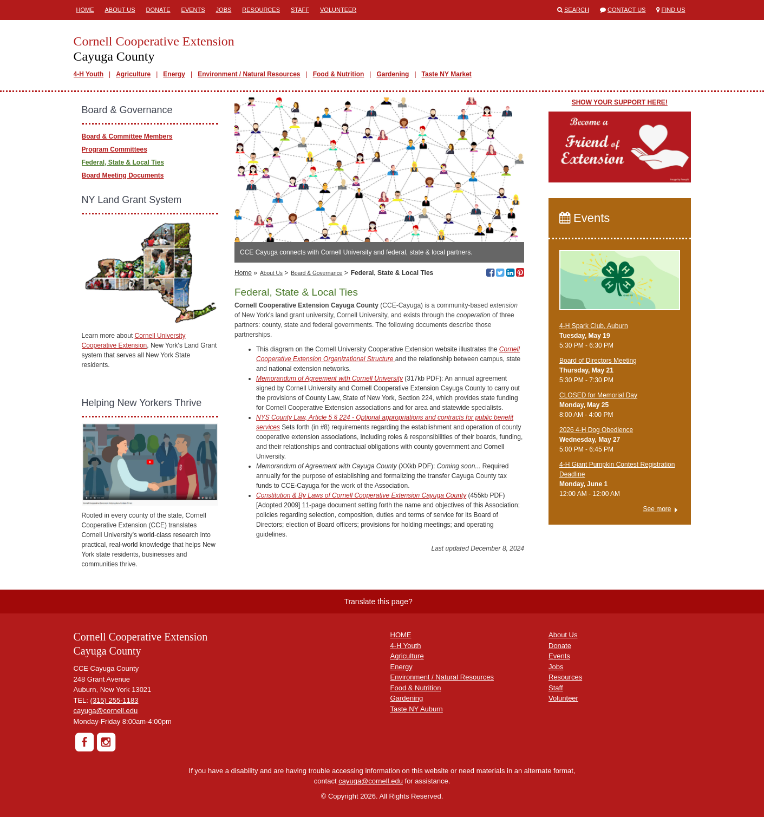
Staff (300, 9)
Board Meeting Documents (123, 175)
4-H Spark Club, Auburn (593, 326)
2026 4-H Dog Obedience (596, 430)
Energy (174, 74)
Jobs (224, 9)
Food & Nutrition (338, 74)
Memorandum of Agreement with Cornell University (329, 378)
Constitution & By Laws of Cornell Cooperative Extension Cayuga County (361, 495)
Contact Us (627, 9)
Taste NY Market (447, 74)
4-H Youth (89, 74)
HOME (401, 635)
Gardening (392, 74)
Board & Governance (316, 273)
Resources (261, 9)
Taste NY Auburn (416, 709)
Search (576, 9)
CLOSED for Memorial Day (598, 395)
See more (657, 509)
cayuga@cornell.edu (106, 711)
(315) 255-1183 (114, 700)
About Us (120, 9)
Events (193, 9)
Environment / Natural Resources (249, 74)
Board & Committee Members (127, 136)
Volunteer (338, 9)
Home (85, 9)
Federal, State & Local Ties (123, 162)
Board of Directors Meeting (598, 360)
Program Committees (114, 149)
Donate (158, 9)
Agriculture (133, 74)
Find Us (673, 9)
